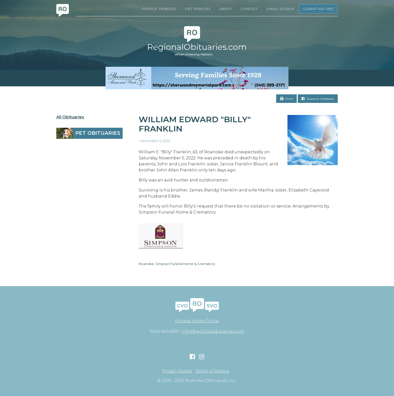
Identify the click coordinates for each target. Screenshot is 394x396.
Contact (249, 9)
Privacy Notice (177, 371)
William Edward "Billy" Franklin (195, 124)
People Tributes (159, 9)
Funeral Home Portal (197, 320)
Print (286, 99)
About (225, 9)
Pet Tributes (198, 9)
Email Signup (280, 9)
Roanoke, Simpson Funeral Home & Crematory (177, 264)
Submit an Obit (318, 9)
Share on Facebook (318, 99)
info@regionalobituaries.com (213, 331)
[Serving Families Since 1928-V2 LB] (197, 78)
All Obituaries (70, 117)
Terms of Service (212, 371)
